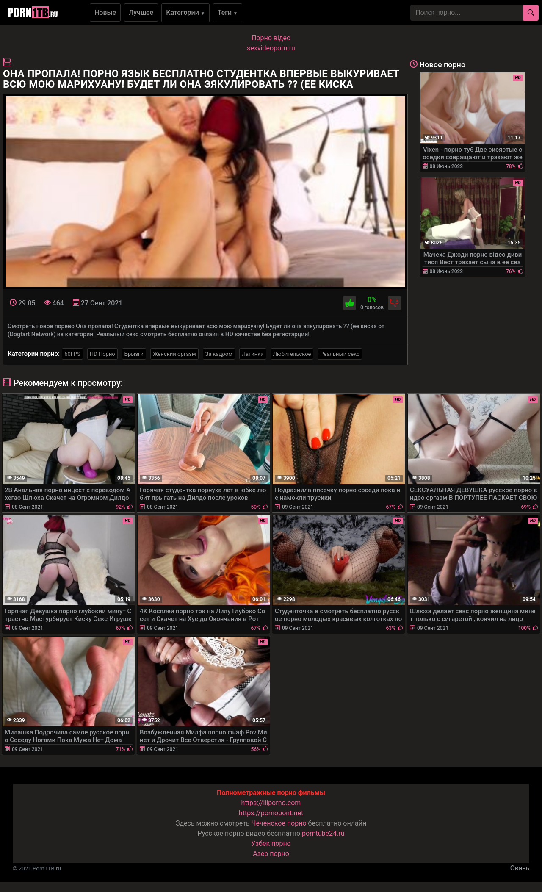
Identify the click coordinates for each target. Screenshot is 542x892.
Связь (519, 868)
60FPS (72, 354)
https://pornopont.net (271, 813)
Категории (185, 12)
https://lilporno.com (271, 803)
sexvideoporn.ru (271, 48)
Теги (228, 12)
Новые (105, 12)
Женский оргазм (174, 354)
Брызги (134, 354)
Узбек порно (271, 843)
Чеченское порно (279, 823)
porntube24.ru (323, 833)
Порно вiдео (271, 38)
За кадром (218, 354)
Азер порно (271, 854)
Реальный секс (339, 354)
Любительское (292, 354)
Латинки (253, 354)
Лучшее (141, 12)
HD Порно (102, 354)
